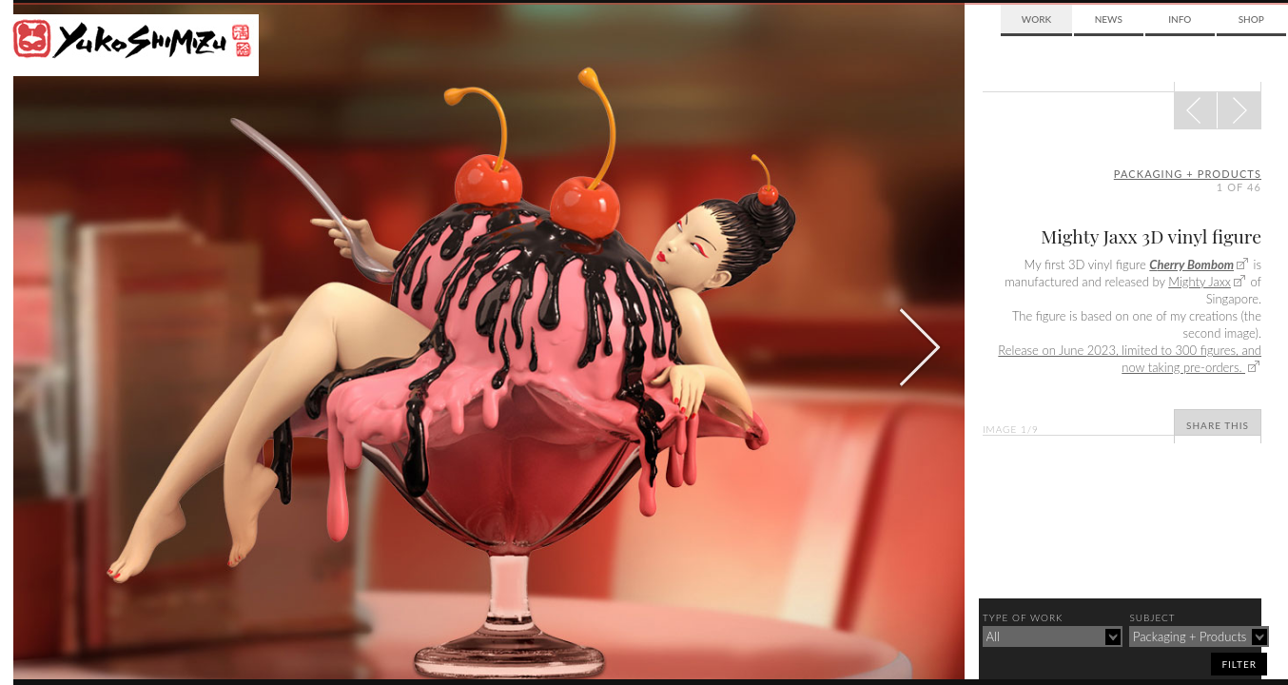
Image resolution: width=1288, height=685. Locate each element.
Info (1179, 19)
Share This (1217, 425)
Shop (1251, 19)
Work (1036, 19)
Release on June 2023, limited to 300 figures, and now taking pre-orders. (1129, 358)
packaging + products (1187, 173)
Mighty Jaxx (1199, 281)
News (1108, 19)
